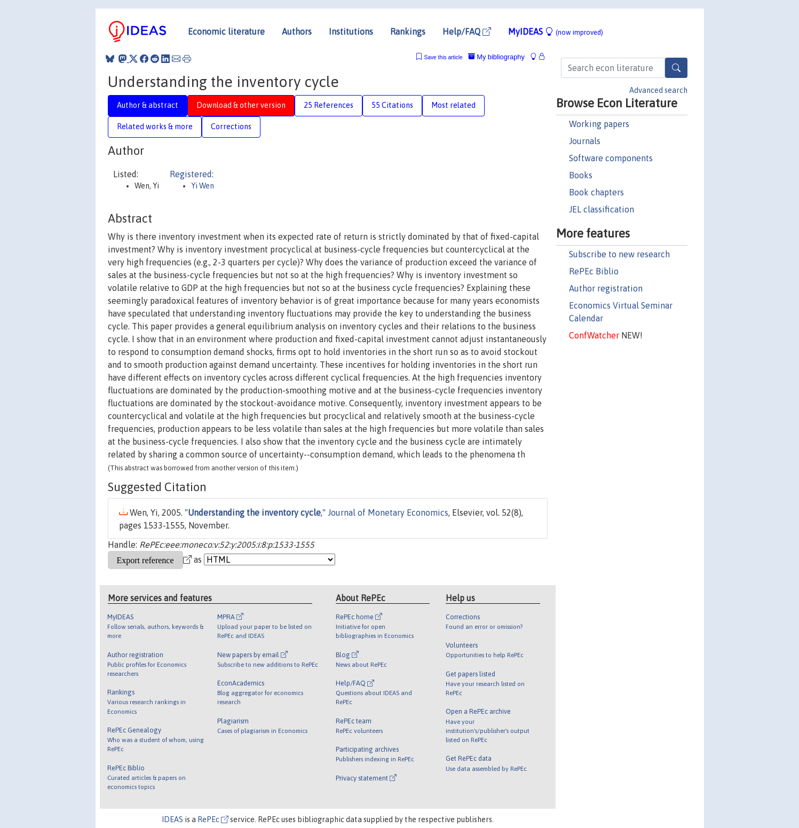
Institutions (351, 31)
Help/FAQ (466, 31)
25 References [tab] (328, 105)
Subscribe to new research (619, 254)
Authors (297, 31)
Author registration (606, 288)
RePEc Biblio (594, 271)
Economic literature (226, 31)
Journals (584, 141)
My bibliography (496, 57)
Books (580, 175)
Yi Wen (202, 186)
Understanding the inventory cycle (254, 512)
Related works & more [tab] (155, 126)
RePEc (212, 819)
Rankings (407, 31)
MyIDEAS (555, 31)
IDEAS (172, 819)
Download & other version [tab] (241, 105)
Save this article (443, 57)
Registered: (191, 174)
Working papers (599, 124)
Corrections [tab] (231, 126)
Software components (611, 158)
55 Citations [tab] (392, 105)
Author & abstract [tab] (147, 105)
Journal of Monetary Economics (388, 512)
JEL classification (601, 209)
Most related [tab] (453, 105)
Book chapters (596, 192)
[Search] (676, 68)
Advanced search (658, 90)
